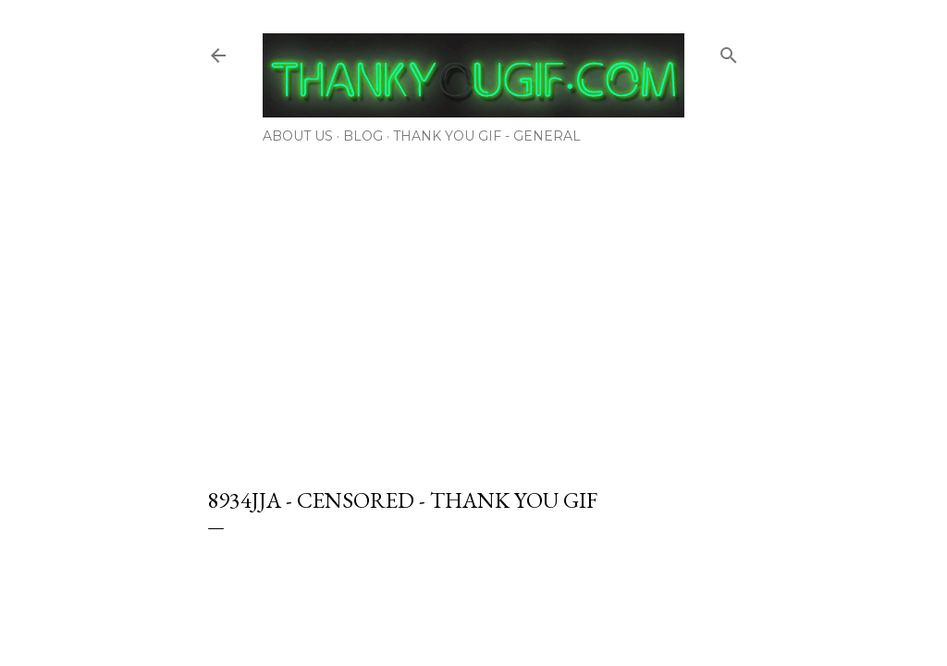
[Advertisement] (473, 309)
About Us (298, 136)
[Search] (729, 51)
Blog (363, 136)
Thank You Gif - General (487, 136)
